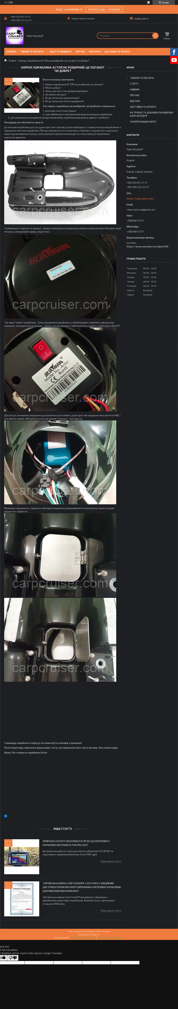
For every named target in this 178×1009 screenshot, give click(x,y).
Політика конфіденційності (110, 937)
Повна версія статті (111, 861)
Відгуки (135, 100)
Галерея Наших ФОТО (143, 121)
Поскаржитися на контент (83, 937)
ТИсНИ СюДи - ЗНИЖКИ (104, 9)
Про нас (80, 51)
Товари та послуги (31, 51)
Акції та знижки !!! (61, 51)
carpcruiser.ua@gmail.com (141, 209)
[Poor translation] (12, 958)
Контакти (95, 51)
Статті (12, 60)
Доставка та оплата (117, 51)
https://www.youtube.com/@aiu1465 (147, 246)
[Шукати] (155, 36)
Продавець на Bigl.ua (89, 934)
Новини (134, 89)
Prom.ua (106, 931)
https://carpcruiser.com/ (140, 198)
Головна (11, 51)
